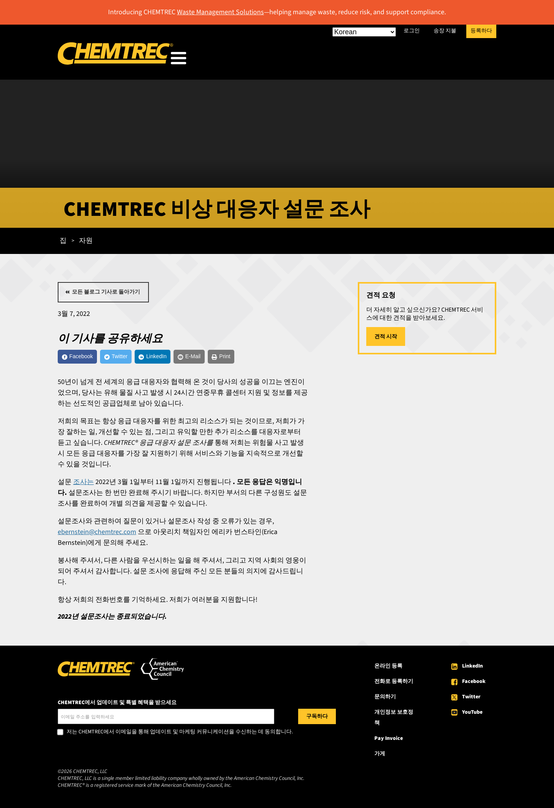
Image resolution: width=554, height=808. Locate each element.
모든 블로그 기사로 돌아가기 (106, 290)
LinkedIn (472, 667)
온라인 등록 (388, 667)
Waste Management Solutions (220, 12)
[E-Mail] (224, 356)
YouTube (472, 714)
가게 (379, 755)
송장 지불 (445, 31)
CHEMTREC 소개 (451, 60)
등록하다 (481, 31)
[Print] (264, 356)
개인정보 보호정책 (393, 719)
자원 (398, 60)
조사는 (83, 483)
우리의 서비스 (346, 60)
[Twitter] (131, 356)
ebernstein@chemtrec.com (97, 533)
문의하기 (385, 698)
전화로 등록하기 (393, 683)
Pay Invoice (388, 740)
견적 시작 (385, 334)
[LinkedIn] (178, 356)
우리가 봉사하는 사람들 (265, 60)
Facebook (474, 683)
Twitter (471, 698)
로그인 (412, 31)
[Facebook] (83, 356)
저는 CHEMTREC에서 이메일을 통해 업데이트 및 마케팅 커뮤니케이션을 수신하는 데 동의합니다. (180, 733)
